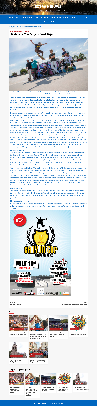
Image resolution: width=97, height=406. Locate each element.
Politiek (46, 17)
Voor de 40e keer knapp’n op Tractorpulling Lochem (18, 333)
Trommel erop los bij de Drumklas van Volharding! (78, 333)
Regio (17, 17)
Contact (72, 17)
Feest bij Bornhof (29, 303)
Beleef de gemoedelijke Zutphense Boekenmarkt (38, 361)
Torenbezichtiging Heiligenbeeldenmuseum (18, 361)
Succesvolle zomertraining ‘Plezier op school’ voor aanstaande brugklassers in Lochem (38, 335)
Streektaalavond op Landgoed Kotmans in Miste (57, 334)
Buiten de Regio (28, 17)
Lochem (17, 328)
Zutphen (26, 31)
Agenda (65, 17)
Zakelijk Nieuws (56, 17)
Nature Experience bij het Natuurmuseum (68, 303)
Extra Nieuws (48, 6)
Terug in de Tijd (50, 22)
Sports (39, 17)
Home (11, 17)
